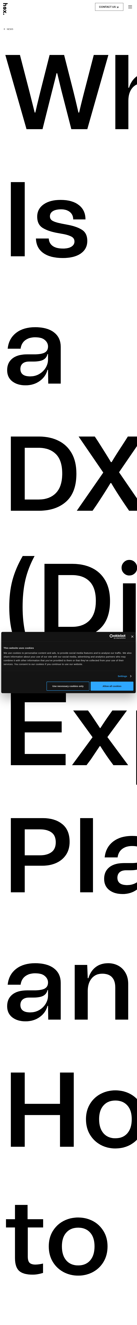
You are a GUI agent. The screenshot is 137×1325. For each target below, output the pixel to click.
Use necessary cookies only (68, 686)
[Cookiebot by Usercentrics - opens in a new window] (111, 636)
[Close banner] (132, 637)
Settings (122, 676)
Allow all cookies (112, 686)
